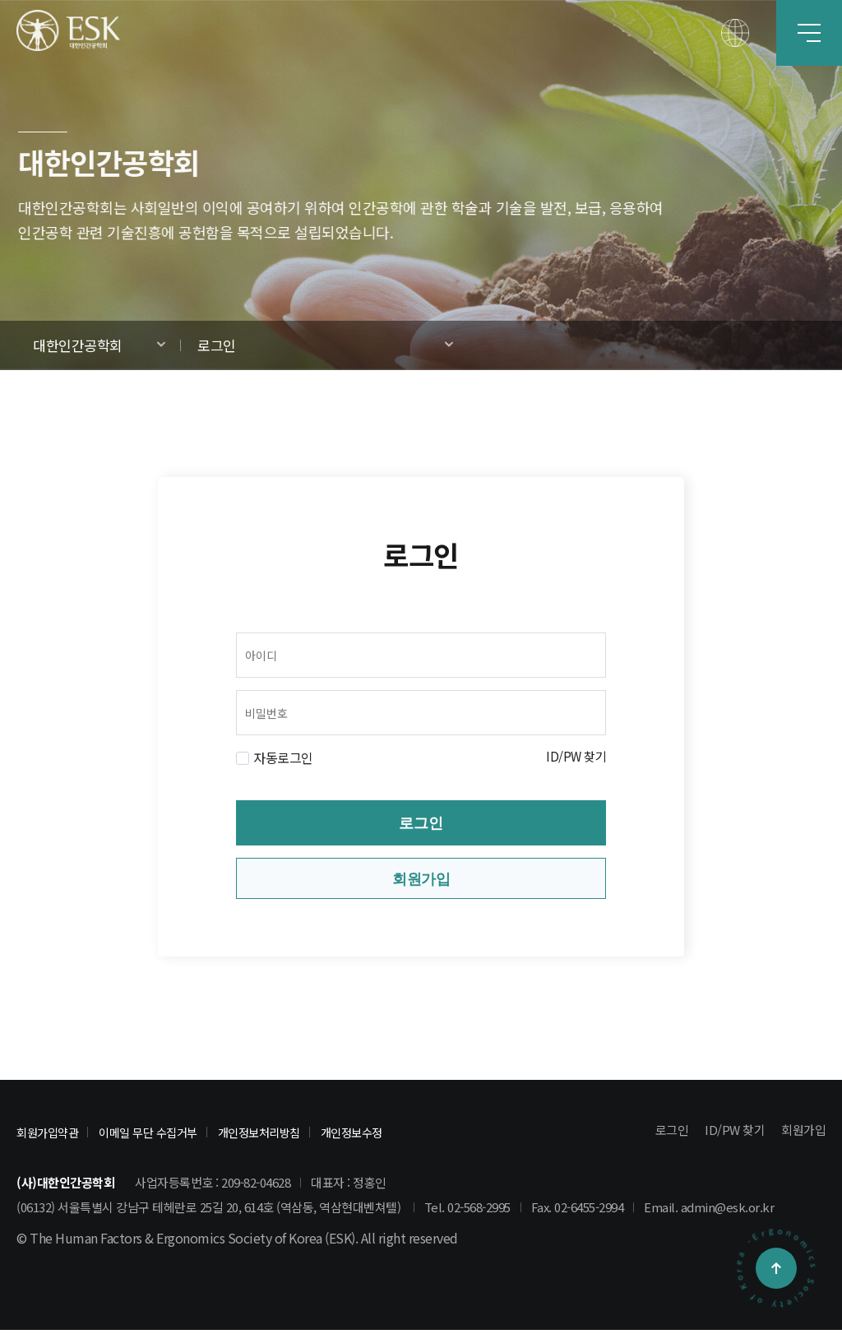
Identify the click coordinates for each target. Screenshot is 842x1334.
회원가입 (421, 881)
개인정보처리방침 (274, 1136)
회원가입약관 (49, 1136)
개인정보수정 (373, 1136)
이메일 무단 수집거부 (157, 1136)
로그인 (216, 345)
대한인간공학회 (78, 345)
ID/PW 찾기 (575, 757)
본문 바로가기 (0, 0)
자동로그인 (283, 757)
